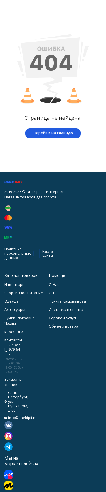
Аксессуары (14, 309)
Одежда (11, 301)
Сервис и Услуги (63, 317)
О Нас (54, 284)
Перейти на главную (53, 133)
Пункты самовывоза (67, 301)
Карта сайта (47, 253)
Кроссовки (13, 331)
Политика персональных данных (17, 253)
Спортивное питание (23, 292)
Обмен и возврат (64, 326)
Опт (52, 292)
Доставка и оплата (66, 309)
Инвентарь (14, 284)
